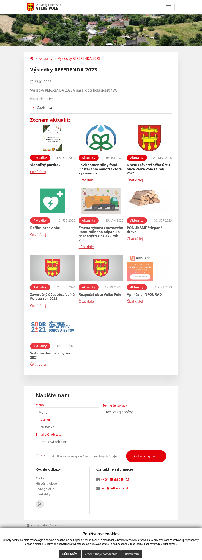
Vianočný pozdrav (45, 164)
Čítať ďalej (38, 172)
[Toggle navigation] (169, 7)
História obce (46, 483)
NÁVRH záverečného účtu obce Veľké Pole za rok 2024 (148, 168)
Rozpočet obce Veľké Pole (100, 294)
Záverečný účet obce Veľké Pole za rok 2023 (52, 296)
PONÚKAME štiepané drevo (144, 229)
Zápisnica (44, 107)
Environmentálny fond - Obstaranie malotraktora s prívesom (100, 168)
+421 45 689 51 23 (115, 479)
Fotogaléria (45, 489)
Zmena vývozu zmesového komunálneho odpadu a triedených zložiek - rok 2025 (101, 234)
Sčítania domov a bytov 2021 (50, 355)
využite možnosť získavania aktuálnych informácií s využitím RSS (47, 529)
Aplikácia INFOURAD (144, 294)
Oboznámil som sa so (79, 456)
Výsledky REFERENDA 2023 (79, 58)
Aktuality (46, 58)
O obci (41, 478)
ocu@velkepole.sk (115, 488)
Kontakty (43, 494)
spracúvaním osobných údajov (96, 456)
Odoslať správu (146, 456)
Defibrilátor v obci (45, 227)
